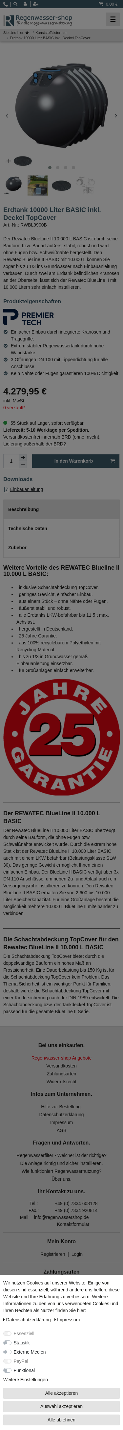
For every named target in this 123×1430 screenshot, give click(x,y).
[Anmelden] (27, 4)
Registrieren (52, 1254)
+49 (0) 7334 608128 (76, 1203)
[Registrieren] (36, 4)
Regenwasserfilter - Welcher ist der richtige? (61, 1155)
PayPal (21, 1361)
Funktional (24, 1370)
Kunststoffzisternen (51, 33)
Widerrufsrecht (61, 1081)
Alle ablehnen (61, 1419)
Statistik (22, 1342)
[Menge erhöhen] (23, 457)
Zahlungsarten (61, 1073)
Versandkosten (61, 1065)
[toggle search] (15, 4)
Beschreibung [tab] (23, 509)
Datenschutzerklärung (61, 1114)
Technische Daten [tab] (27, 528)
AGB (62, 1130)
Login (77, 1254)
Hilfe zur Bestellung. (61, 1106)
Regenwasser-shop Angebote (61, 1058)
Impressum (61, 1122)
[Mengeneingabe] (11, 461)
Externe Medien (30, 1352)
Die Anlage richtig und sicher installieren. (61, 1163)
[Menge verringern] (23, 464)
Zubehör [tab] (17, 547)
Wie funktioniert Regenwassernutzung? (62, 1171)
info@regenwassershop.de (61, 1217)
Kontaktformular (73, 1224)
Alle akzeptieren (61, 1393)
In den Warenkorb (84, 461)
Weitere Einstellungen (25, 1379)
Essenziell (24, 1333)
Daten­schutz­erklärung (27, 1319)
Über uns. (61, 1179)
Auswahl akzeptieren (61, 1406)
